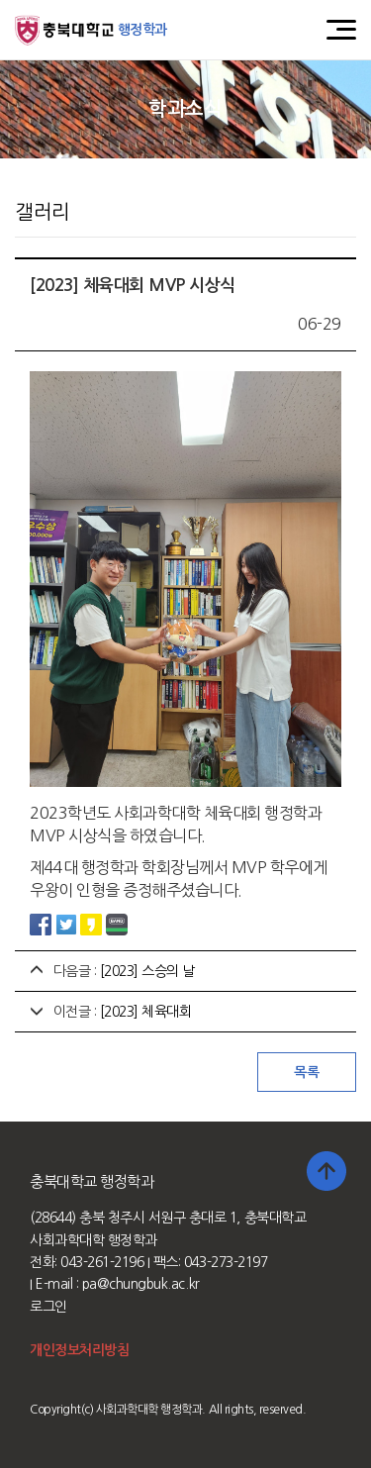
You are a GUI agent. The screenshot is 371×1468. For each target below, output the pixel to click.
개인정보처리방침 (79, 1350)
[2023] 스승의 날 (147, 971)
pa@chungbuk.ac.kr (141, 1284)
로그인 (48, 1307)
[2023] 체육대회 (146, 1012)
